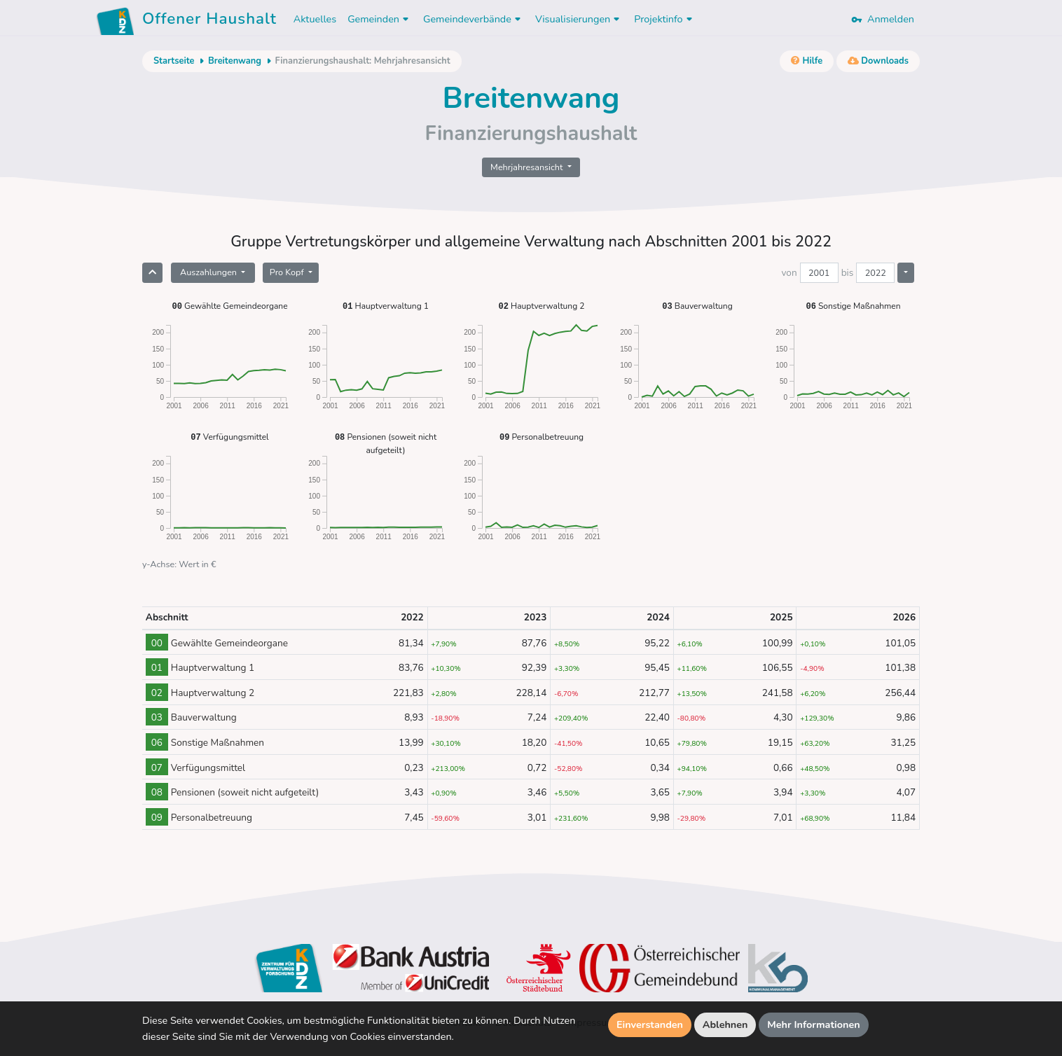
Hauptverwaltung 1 (386, 306)
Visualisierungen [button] (579, 19)
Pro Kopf (288, 272)
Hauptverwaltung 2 (542, 306)
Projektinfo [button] (664, 19)
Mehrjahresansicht (527, 167)
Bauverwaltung (697, 306)
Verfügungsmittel (229, 437)
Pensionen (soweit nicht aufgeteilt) (385, 443)
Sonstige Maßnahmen (853, 306)
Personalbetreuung (541, 437)
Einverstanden (649, 1024)
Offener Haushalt (209, 21)
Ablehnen (725, 1024)
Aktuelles (315, 19)
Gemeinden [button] (379, 19)
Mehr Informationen (813, 1024)
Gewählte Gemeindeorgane (229, 306)
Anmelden (882, 19)
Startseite (173, 61)
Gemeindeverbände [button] (473, 19)
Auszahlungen (209, 272)
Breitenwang (234, 61)
